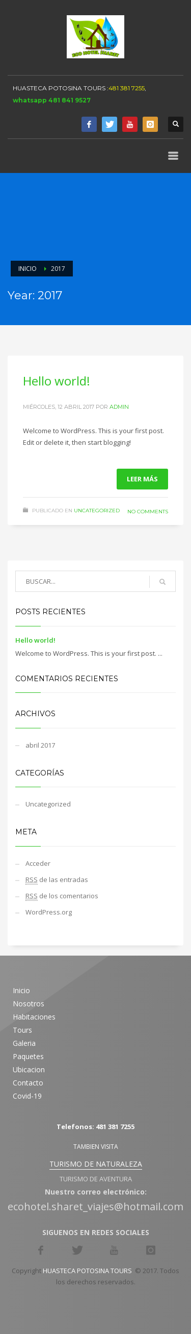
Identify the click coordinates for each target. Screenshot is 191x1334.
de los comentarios (61, 896)
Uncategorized (97, 510)
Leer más (142, 478)
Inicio (27, 268)
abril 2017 (40, 745)
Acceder (37, 863)
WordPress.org (48, 912)
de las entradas (56, 880)
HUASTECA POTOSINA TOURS (59, 88)
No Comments (147, 511)
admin (119, 406)
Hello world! (56, 380)
